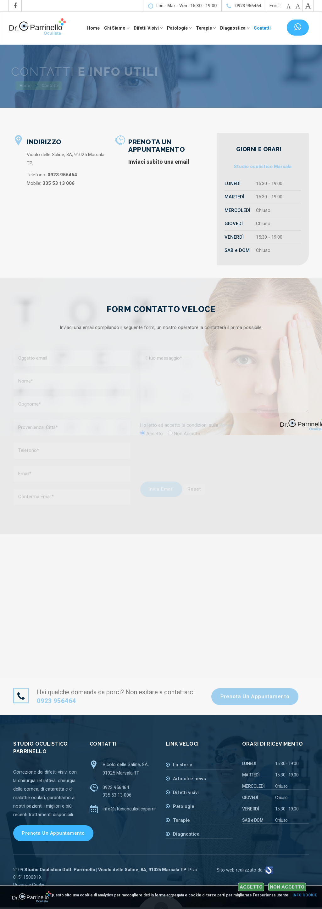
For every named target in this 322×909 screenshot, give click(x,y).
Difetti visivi (186, 792)
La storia (182, 765)
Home (93, 28)
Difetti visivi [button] (147, 28)
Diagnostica (186, 834)
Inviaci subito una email (158, 161)
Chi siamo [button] (115, 28)
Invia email (161, 493)
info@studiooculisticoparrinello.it (135, 808)
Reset (194, 493)
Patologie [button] (178, 28)
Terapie (181, 820)
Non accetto (287, 887)
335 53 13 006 (117, 795)
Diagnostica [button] (233, 28)
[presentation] (177, 463)
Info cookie (304, 895)
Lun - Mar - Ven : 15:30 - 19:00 (182, 6)
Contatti (262, 28)
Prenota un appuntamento (254, 696)
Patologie (183, 806)
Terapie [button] (204, 28)
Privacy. (227, 429)
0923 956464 (243, 6)
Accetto (251, 887)
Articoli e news (189, 778)
